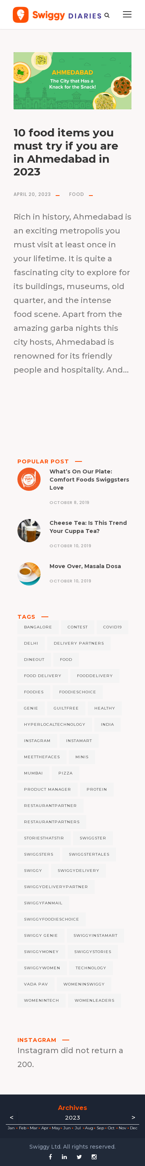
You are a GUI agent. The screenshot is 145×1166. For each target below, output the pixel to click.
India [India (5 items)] (107, 724)
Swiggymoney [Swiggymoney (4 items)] (41, 951)
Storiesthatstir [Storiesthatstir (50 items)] (44, 838)
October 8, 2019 (69, 502)
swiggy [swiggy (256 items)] (33, 870)
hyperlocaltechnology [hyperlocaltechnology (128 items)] (54, 724)
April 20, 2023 (32, 194)
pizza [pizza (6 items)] (65, 773)
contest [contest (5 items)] (78, 627)
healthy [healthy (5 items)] (104, 708)
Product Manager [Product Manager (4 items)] (47, 789)
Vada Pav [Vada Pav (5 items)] (36, 984)
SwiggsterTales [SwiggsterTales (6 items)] (89, 854)
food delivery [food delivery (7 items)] (42, 675)
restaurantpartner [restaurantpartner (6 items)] (50, 805)
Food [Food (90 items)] (66, 659)
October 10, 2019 (70, 546)
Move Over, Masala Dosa (85, 566)
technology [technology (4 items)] (91, 967)
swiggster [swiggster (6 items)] (93, 838)
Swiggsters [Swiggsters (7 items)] (38, 854)
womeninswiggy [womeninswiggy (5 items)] (84, 984)
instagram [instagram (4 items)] (37, 740)
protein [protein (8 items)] (97, 789)
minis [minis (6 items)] (82, 756)
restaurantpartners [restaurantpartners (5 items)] (52, 821)
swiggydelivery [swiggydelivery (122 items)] (78, 870)
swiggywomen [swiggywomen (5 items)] (42, 967)
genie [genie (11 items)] (31, 708)
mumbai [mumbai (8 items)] (33, 773)
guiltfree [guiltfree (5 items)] (66, 708)
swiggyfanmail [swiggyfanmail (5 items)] (43, 903)
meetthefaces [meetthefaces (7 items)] (42, 756)
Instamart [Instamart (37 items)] (79, 740)
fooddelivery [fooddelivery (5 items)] (95, 675)
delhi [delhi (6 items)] (31, 643)
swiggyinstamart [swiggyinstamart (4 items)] (95, 935)
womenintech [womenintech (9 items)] (41, 1000)
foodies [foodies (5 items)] (34, 691)
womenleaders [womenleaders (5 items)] (94, 1000)
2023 (72, 1117)
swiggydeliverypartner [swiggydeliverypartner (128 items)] (56, 886)
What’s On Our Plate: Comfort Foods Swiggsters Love (89, 479)
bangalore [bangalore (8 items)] (38, 627)
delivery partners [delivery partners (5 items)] (79, 643)
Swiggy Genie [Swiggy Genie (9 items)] (41, 935)
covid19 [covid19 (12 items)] (112, 627)
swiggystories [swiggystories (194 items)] (92, 951)
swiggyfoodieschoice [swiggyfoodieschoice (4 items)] (51, 919)
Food (76, 194)
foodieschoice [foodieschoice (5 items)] (77, 691)
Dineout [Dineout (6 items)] (34, 659)
